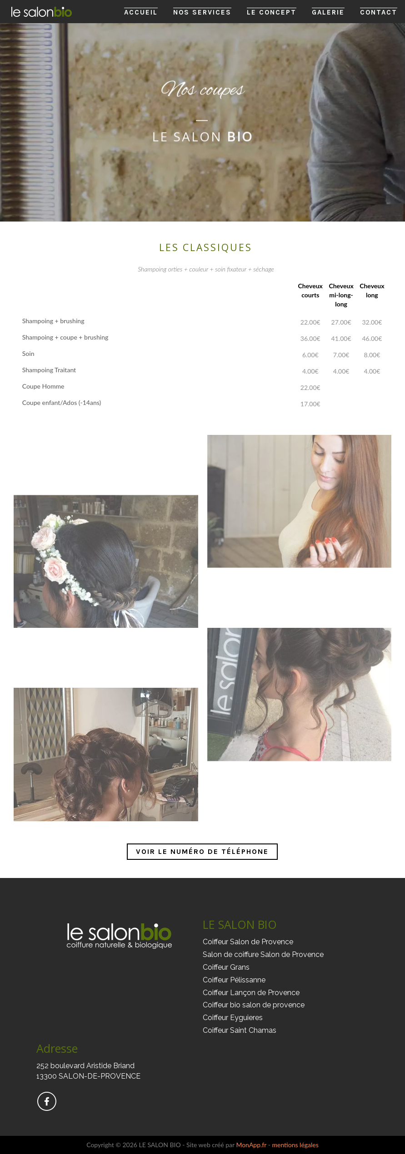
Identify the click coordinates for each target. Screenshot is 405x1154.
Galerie (328, 12)
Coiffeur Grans (226, 967)
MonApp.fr (251, 1145)
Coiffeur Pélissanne (234, 980)
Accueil (141, 12)
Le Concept (271, 12)
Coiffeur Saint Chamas (239, 1030)
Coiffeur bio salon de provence (254, 1005)
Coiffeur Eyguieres (233, 1017)
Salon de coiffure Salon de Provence (263, 954)
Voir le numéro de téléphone (202, 851)
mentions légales (295, 1145)
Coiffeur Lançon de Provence (251, 992)
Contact (378, 12)
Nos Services (202, 12)
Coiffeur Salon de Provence (248, 941)
